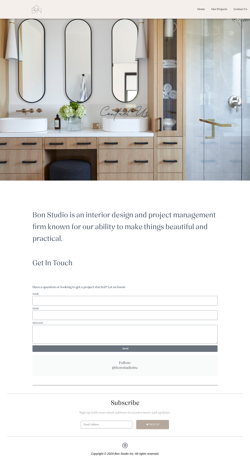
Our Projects (219, 9)
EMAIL (35, 308)
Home (201, 9)
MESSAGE (37, 323)
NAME (35, 294)
